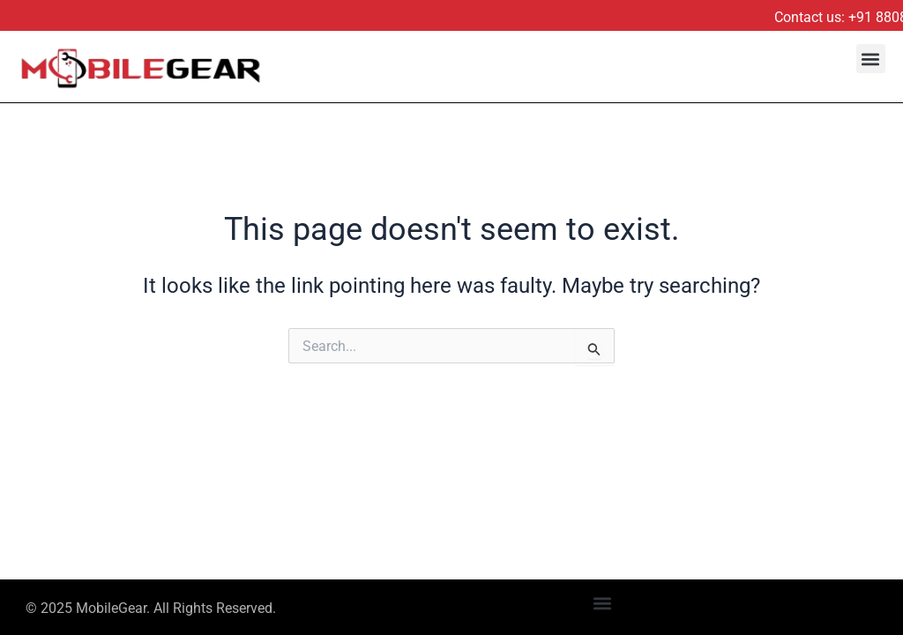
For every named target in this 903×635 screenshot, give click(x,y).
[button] (870, 58)
